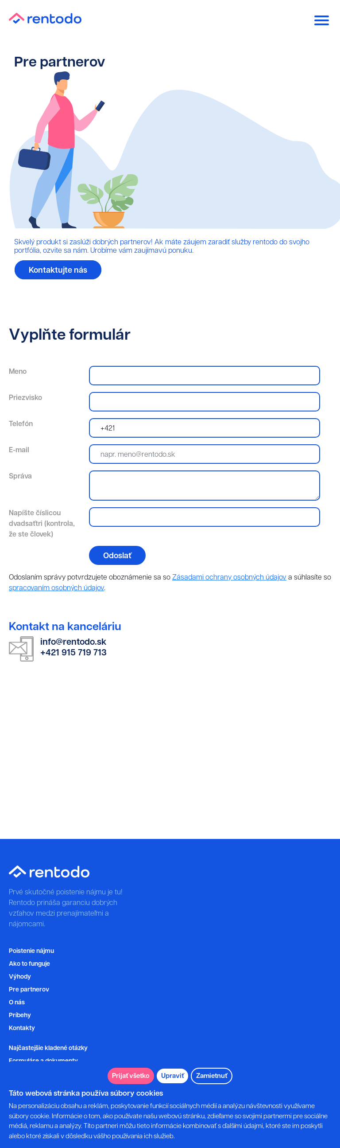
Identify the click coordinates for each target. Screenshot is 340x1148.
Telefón (21, 423)
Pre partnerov (29, 989)
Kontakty (22, 1028)
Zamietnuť (211, 1075)
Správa (20, 475)
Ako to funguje (29, 963)
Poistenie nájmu (31, 951)
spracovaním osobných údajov (56, 587)
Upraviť (172, 1075)
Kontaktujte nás (58, 270)
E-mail (19, 449)
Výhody (20, 976)
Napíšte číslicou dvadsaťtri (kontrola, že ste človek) (42, 523)
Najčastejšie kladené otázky (48, 1048)
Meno (18, 371)
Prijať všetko (131, 1075)
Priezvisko (25, 397)
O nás (17, 1002)
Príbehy (20, 1015)
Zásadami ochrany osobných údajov (229, 577)
